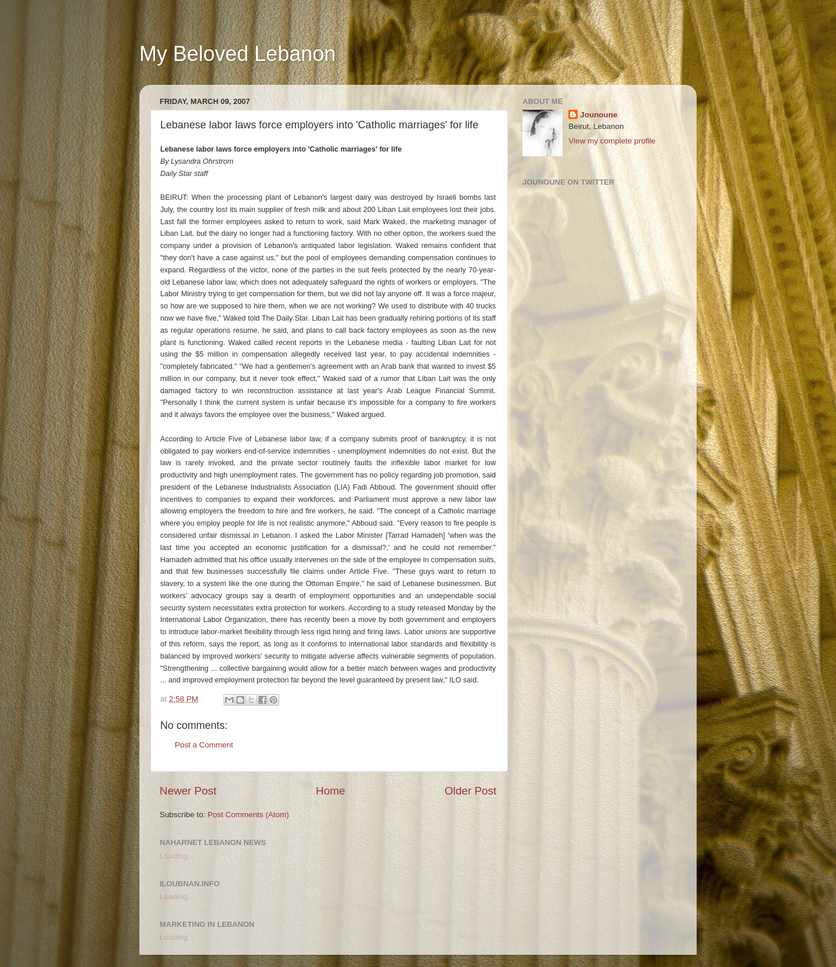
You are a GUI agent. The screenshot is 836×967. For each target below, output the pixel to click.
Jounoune (599, 114)
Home (330, 791)
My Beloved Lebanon (237, 54)
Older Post (470, 791)
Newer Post (188, 791)
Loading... (177, 855)
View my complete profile (611, 140)
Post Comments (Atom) (248, 814)
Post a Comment (204, 744)
